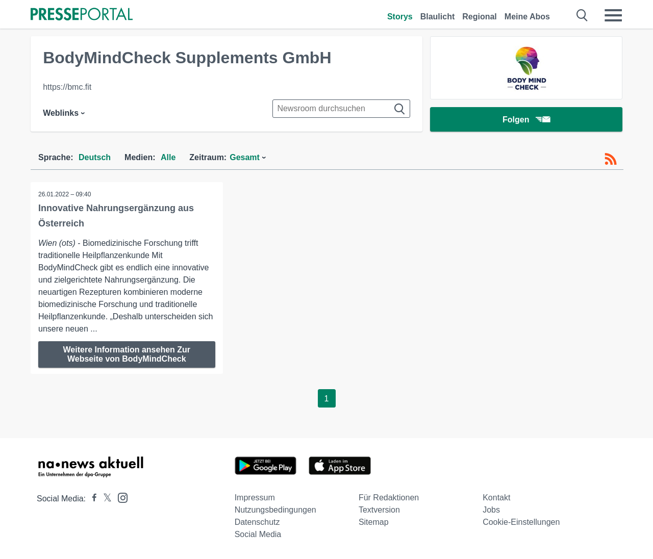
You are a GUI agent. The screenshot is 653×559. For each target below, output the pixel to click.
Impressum (255, 497)
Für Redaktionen (389, 497)
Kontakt (496, 497)
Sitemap (374, 522)
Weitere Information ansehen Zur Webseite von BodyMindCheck (127, 354)
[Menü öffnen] (613, 15)
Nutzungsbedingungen (275, 509)
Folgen (526, 119)
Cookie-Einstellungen (521, 522)
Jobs (491, 509)
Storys (400, 16)
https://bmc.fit (67, 87)
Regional (479, 16)
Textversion (379, 509)
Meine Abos (527, 16)
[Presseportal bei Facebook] (91, 498)
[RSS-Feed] (610, 159)
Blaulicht (437, 16)
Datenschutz (257, 522)
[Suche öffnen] (582, 15)
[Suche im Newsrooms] (341, 108)
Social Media (258, 534)
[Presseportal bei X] (104, 498)
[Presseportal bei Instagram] (120, 497)
